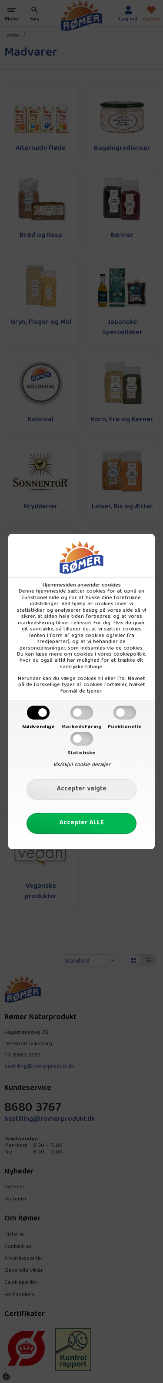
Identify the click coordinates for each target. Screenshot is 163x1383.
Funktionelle (125, 727)
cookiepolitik (129, 654)
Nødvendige (38, 727)
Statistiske (81, 753)
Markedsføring (81, 727)
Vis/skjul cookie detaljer (81, 765)
